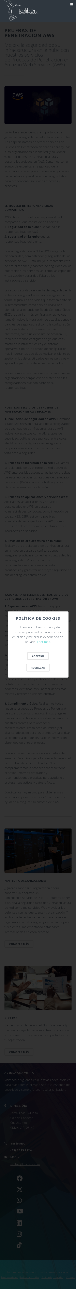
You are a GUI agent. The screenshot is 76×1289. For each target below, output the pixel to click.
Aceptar (38, 656)
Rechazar (38, 667)
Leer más (43, 642)
